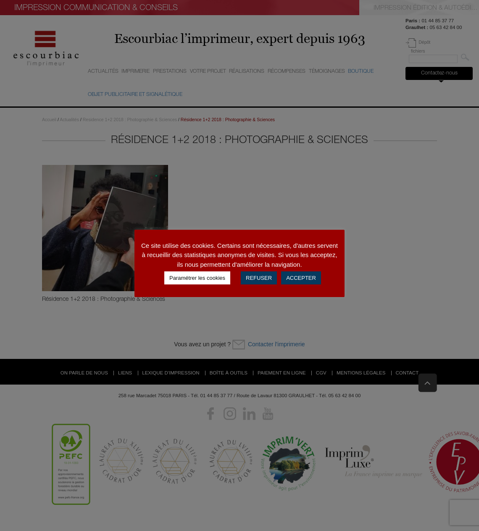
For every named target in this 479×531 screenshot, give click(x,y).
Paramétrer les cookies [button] (197, 278)
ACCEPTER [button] (301, 278)
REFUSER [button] (259, 278)
